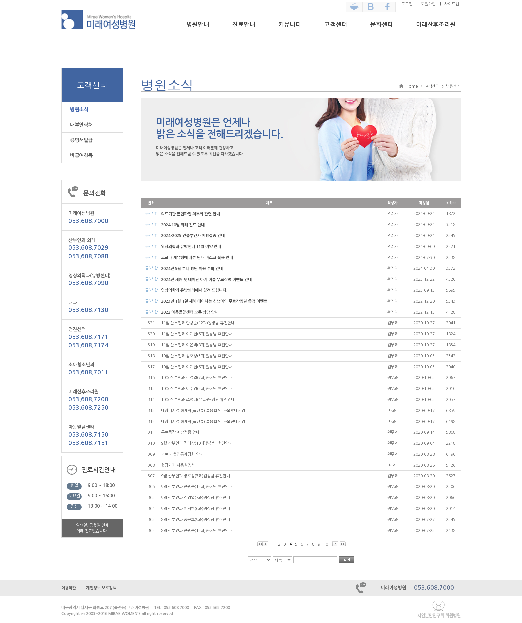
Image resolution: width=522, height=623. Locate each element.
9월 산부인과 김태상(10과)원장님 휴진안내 (196, 443)
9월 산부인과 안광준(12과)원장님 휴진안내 (196, 487)
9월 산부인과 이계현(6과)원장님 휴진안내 (195, 509)
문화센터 (381, 25)
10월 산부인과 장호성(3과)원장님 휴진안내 (196, 356)
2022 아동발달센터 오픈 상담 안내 (189, 312)
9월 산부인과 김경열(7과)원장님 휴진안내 (195, 498)
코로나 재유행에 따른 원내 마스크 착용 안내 (197, 258)
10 (325, 544)
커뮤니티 (289, 25)
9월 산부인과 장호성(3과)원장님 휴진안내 (195, 476)
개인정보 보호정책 (101, 588)
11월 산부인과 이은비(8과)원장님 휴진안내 (196, 345)
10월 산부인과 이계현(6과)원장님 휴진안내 (196, 367)
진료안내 (243, 25)
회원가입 (428, 4)
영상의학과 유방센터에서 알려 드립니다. (194, 290)
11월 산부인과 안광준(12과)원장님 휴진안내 (198, 323)
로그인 (406, 4)
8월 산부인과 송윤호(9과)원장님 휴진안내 (195, 520)
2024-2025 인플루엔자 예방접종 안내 (193, 236)
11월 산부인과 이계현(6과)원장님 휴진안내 (196, 334)
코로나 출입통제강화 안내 (182, 454)
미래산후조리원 (436, 25)
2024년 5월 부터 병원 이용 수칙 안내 (192, 269)
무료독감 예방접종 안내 (180, 432)
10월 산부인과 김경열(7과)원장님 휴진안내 (196, 378)
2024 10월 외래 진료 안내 (183, 225)
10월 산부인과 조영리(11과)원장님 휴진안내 (198, 400)
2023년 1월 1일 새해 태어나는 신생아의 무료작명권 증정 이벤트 (214, 301)
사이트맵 (451, 4)
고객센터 (335, 25)
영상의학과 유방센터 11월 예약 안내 (191, 247)
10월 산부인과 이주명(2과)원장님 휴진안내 (196, 389)
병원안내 (197, 25)
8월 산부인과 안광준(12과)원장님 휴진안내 (196, 531)
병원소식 (79, 109)
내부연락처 (81, 124)
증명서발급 (81, 140)
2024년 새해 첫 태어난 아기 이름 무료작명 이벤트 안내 (206, 280)
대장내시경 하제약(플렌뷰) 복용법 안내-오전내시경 (203, 422)
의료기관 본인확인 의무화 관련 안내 (190, 214)
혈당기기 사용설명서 (178, 465)
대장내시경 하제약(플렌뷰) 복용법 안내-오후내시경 (203, 411)
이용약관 (68, 588)
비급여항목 (81, 155)
